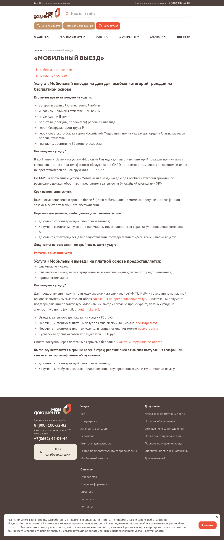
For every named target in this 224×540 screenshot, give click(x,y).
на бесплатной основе (55, 70)
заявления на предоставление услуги (120, 299)
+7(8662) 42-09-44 (50, 438)
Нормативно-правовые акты (163, 436)
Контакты (86, 506)
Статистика (87, 499)
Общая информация (93, 484)
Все (82, 414)
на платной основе (53, 75)
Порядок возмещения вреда (163, 443)
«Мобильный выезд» (60, 51)
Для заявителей (155, 458)
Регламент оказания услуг (53, 253)
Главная (39, 51)
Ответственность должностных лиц (167, 451)
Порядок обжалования (160, 421)
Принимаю (207, 525)
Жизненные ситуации (94, 428)
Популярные (88, 421)
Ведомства (87, 436)
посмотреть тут (146, 323)
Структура (86, 491)
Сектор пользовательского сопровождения (108, 451)
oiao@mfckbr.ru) (87, 309)
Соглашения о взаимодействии (165, 428)
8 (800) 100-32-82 (179, 3)
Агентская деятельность (95, 443)
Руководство (88, 477)
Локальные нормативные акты (165, 414)
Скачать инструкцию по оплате (139, 342)
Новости (183, 37)
